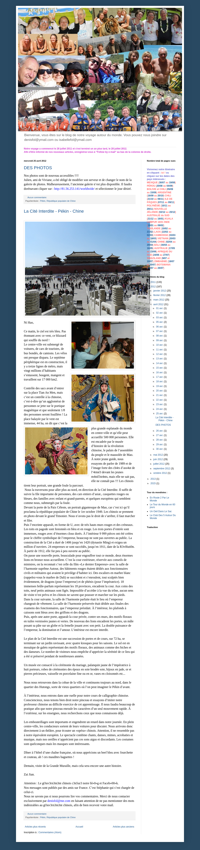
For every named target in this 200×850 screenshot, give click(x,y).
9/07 (164, 258)
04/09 (169, 185)
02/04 (169, 241)
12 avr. (160, 354)
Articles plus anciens (123, 826)
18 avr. (160, 381)
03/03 (172, 235)
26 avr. (160, 430)
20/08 (159, 185)
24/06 (156, 255)
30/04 (164, 245)
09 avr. (160, 340)
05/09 (170, 189)
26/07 (160, 268)
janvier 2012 (160, 290)
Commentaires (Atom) (49, 832)
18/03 (153, 238)
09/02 (160, 225)
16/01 (160, 218)
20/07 (152, 264)
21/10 (151, 199)
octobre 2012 (160, 473)
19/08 (172, 182)
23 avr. (160, 404)
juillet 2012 (159, 463)
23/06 (153, 251)
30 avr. (160, 449)
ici (163, 172)
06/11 (160, 199)
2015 (153, 483)
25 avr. (160, 413)
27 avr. (160, 435)
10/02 (165, 228)
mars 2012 (159, 299)
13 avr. (160, 358)
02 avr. (160, 312)
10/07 (150, 261)
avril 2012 (158, 304)
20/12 (172, 212)
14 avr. (160, 363)
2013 (153, 479)
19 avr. (160, 386)
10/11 (164, 205)
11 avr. (160, 349)
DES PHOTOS (38, 167)
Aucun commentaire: (37, 197)
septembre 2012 (162, 468)
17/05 (172, 248)
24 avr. (160, 409)
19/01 (151, 225)
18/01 (160, 222)
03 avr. (160, 317)
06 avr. (160, 326)
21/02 (150, 231)
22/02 (165, 231)
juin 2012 (158, 459)
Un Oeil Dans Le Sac (161, 511)
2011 (153, 282)
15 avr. (160, 367)
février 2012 (159, 295)
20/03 (172, 238)
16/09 (151, 195)
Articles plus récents (35, 826)
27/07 (166, 255)
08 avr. (160, 335)
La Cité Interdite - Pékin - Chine (54, 211)
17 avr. (160, 377)
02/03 (150, 235)
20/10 (160, 195)
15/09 (153, 192)
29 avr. (160, 444)
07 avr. (160, 331)
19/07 (171, 261)
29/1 (149, 209)
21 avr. (160, 395)
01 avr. (160, 308)
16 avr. (160, 372)
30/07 (162, 182)
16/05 (150, 248)
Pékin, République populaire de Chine (58, 201)
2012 (153, 286)
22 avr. (160, 399)
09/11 (171, 202)
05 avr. (160, 322)
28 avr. (160, 439)
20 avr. (160, 390)
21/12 (151, 218)
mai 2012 (158, 454)
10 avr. (160, 345)
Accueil (79, 826)
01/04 (153, 241)
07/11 (161, 202)
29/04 (150, 245)
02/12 (162, 212)
